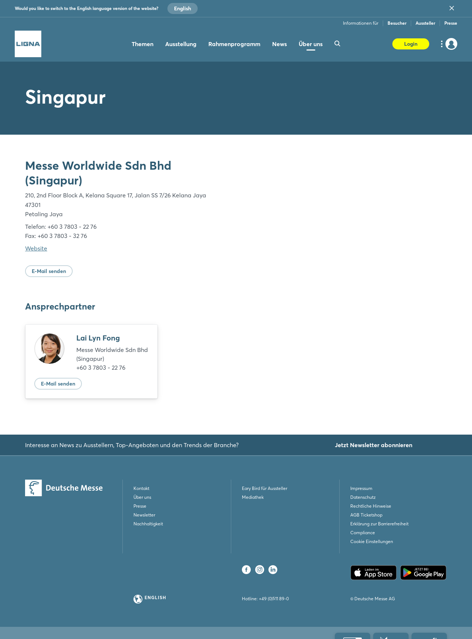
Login (410, 44)
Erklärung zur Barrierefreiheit (379, 523)
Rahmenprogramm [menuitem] (234, 44)
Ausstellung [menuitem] (181, 44)
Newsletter (144, 515)
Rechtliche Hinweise (370, 506)
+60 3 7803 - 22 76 (100, 367)
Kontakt (141, 488)
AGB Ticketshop (366, 515)
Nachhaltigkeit (148, 523)
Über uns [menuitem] (311, 44)
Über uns (142, 497)
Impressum (361, 488)
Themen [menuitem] (142, 44)
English (182, 8)
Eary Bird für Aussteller (264, 488)
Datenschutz (363, 497)
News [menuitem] (279, 44)
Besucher (397, 23)
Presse (450, 23)
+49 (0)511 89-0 (274, 598)
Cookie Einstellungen (371, 541)
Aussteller (425, 23)
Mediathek (253, 497)
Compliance (362, 532)
